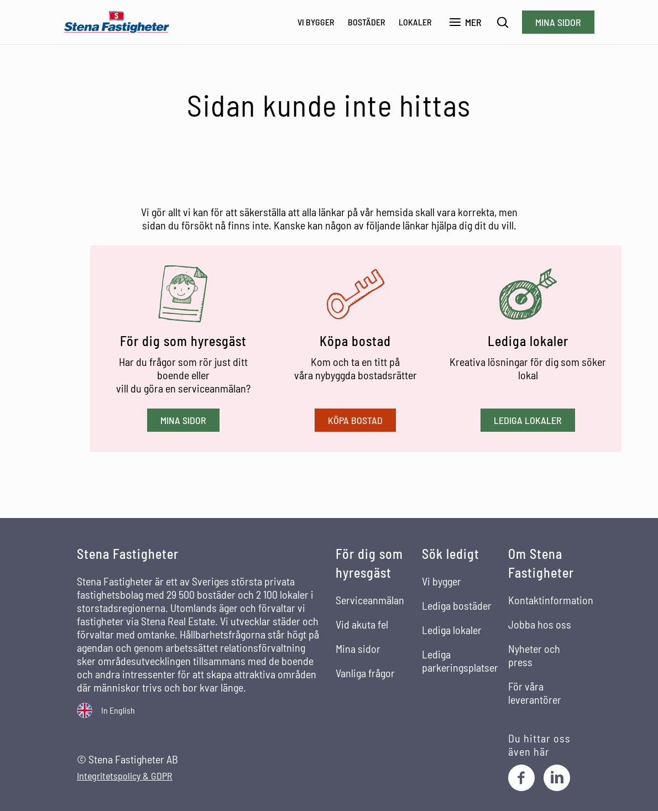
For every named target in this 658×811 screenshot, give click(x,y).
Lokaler (415, 22)
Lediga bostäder (457, 605)
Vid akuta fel (362, 624)
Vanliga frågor (365, 672)
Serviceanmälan (370, 599)
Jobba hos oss (539, 624)
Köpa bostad (355, 420)
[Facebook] (521, 778)
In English (118, 710)
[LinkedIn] (557, 778)
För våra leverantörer (534, 692)
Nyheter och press (534, 655)
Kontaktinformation (550, 599)
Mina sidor (558, 22)
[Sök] (503, 22)
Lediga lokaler (528, 420)
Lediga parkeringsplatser (460, 660)
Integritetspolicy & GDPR (125, 776)
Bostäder (366, 22)
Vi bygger (316, 22)
